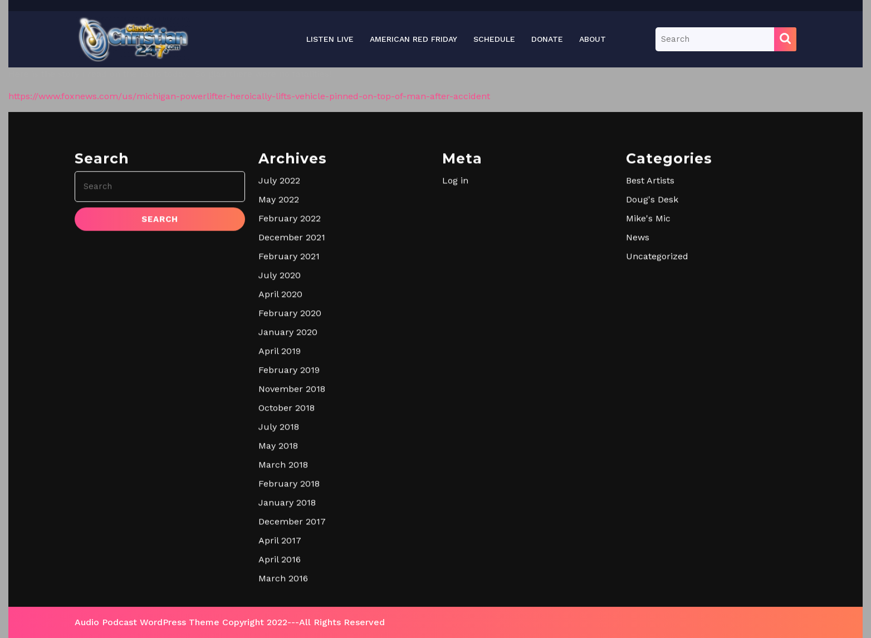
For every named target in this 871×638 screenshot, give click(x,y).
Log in (455, 345)
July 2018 (278, 592)
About (592, 39)
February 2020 (289, 478)
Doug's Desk (652, 364)
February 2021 (289, 421)
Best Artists (650, 345)
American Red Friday (413, 39)
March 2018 (283, 630)
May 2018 (278, 611)
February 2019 (289, 535)
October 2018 (286, 573)
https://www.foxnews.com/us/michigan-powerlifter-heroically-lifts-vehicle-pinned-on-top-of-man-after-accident (249, 96)
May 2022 (278, 364)
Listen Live (330, 39)
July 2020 (279, 440)
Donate (547, 39)
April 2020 (280, 459)
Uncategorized (657, 421)
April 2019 (279, 516)
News (637, 402)
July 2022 (279, 345)
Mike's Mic (648, 383)
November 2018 (291, 554)
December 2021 (291, 402)
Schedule (494, 39)
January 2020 (287, 497)
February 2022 (289, 383)
